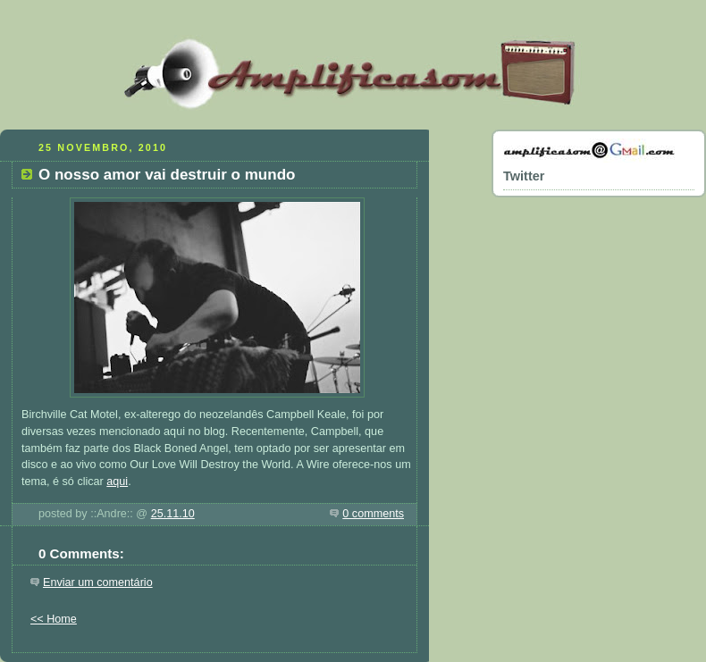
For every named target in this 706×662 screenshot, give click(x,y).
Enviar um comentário (98, 582)
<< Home (53, 619)
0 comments (373, 513)
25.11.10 (173, 513)
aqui (117, 481)
